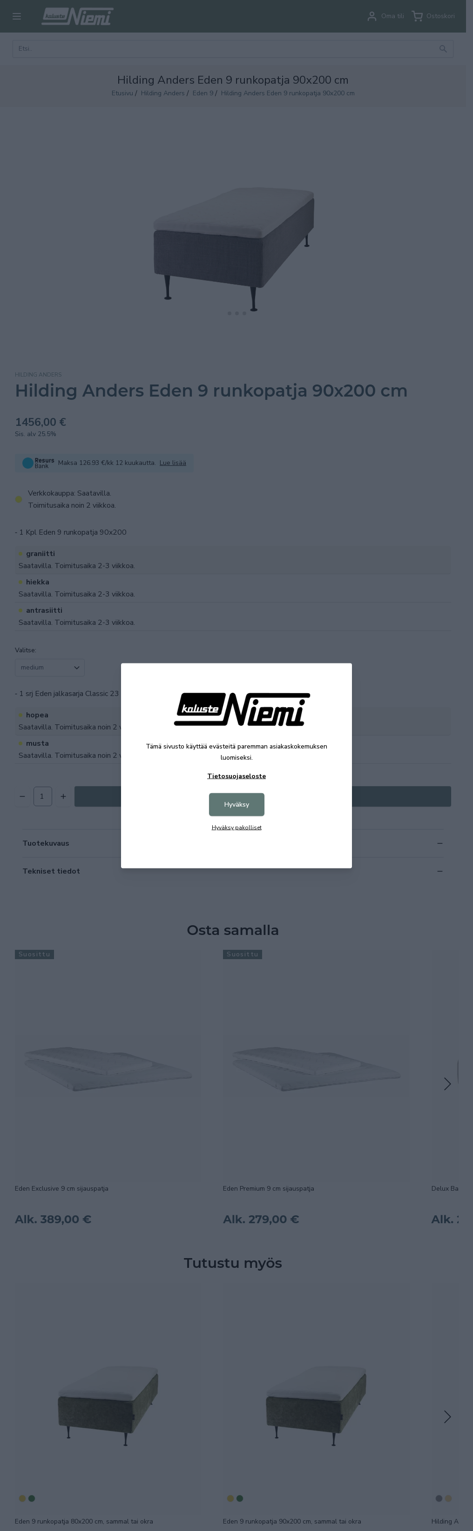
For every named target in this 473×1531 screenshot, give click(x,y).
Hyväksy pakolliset (237, 827)
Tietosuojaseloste (236, 775)
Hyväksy (236, 804)
